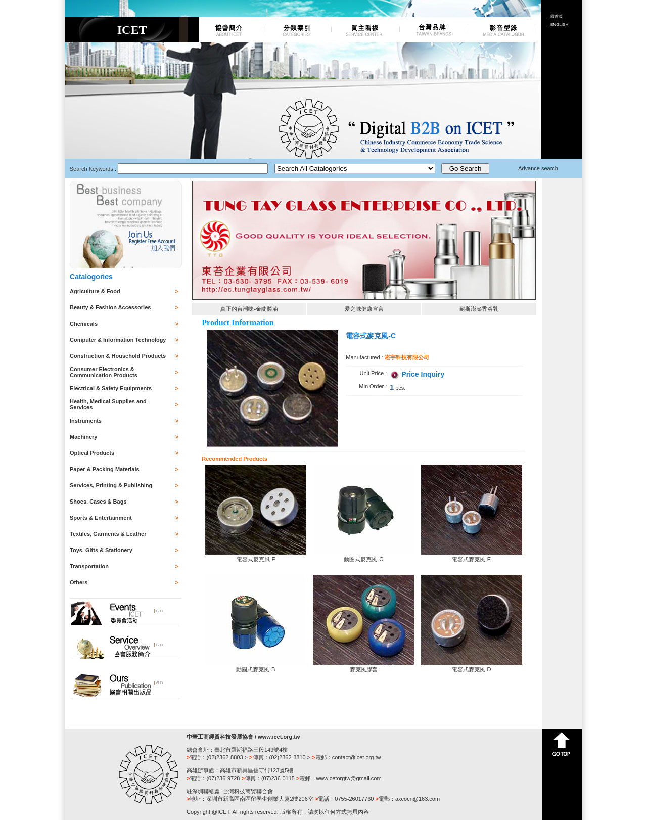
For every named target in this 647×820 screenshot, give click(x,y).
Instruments (86, 421)
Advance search (538, 168)
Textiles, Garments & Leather (108, 534)
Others (78, 582)
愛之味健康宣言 (364, 309)
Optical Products (92, 453)
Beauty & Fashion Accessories (110, 307)
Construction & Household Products (118, 356)
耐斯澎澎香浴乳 (478, 309)
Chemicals (84, 324)
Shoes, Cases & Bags (98, 501)
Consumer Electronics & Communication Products (103, 372)
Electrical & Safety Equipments (111, 388)
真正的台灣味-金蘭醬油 (249, 309)
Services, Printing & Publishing (111, 485)
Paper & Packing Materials (105, 469)
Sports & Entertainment (101, 518)
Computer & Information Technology (118, 340)
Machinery (83, 437)
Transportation (89, 566)
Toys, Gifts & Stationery (101, 550)
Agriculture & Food (95, 291)
